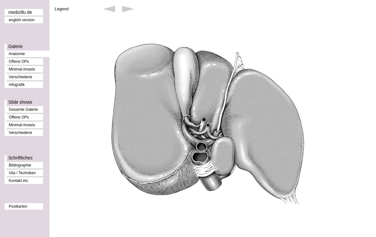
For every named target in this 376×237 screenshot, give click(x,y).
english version (21, 20)
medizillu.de (20, 12)
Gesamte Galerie (23, 109)
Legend (61, 8)
